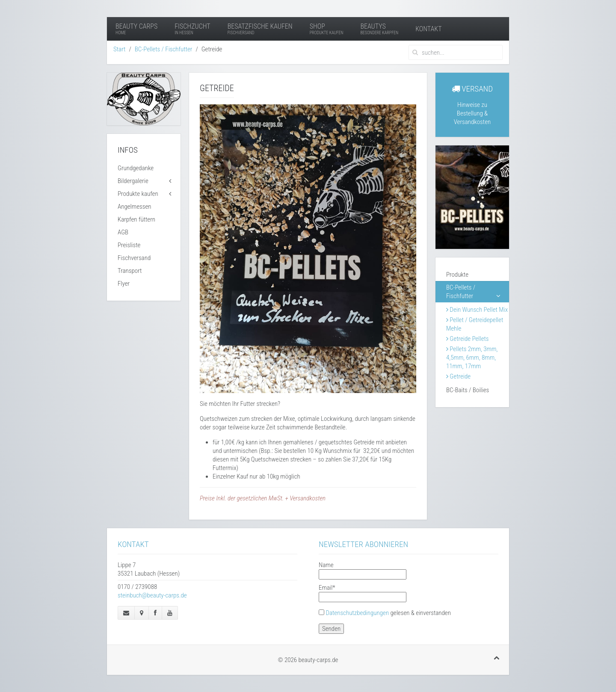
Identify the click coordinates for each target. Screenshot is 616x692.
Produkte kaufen (138, 194)
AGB (123, 232)
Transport (130, 271)
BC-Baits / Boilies (467, 390)
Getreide (458, 376)
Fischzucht (192, 28)
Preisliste (129, 245)
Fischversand (134, 258)
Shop (327, 28)
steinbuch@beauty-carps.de (152, 595)
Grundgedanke (136, 168)
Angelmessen (134, 206)
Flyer (124, 283)
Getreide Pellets (467, 339)
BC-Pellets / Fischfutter (163, 49)
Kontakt (428, 29)
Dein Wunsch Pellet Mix (477, 309)
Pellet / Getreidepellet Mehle (474, 324)
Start (119, 49)
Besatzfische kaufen (260, 28)
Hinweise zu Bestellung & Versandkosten (472, 113)
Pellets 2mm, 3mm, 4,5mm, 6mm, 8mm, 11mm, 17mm (472, 357)
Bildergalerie (133, 181)
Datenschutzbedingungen (357, 613)
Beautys (379, 28)
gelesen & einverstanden (388, 613)
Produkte (457, 274)
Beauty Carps (136, 28)
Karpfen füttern (136, 219)
